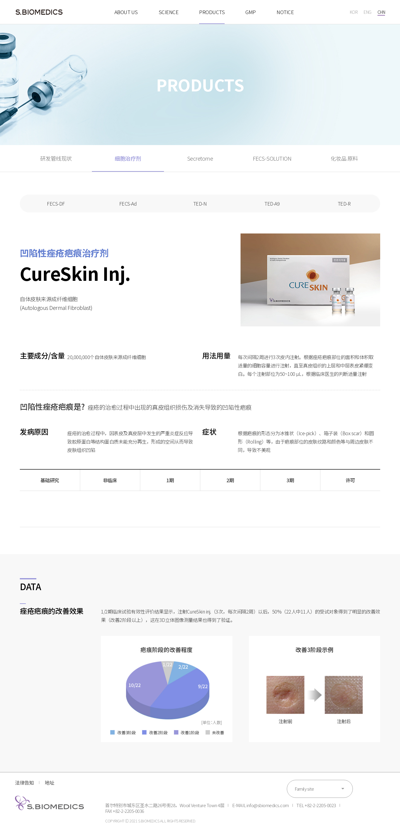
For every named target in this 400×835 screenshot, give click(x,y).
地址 (49, 782)
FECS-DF (56, 203)
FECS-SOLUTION (272, 158)
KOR (354, 12)
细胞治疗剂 (128, 158)
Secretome (200, 158)
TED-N (200, 203)
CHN (381, 12)
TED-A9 (272, 203)
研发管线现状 (56, 158)
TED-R (344, 203)
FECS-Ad (128, 203)
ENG (367, 12)
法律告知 (24, 782)
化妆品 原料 (344, 158)
